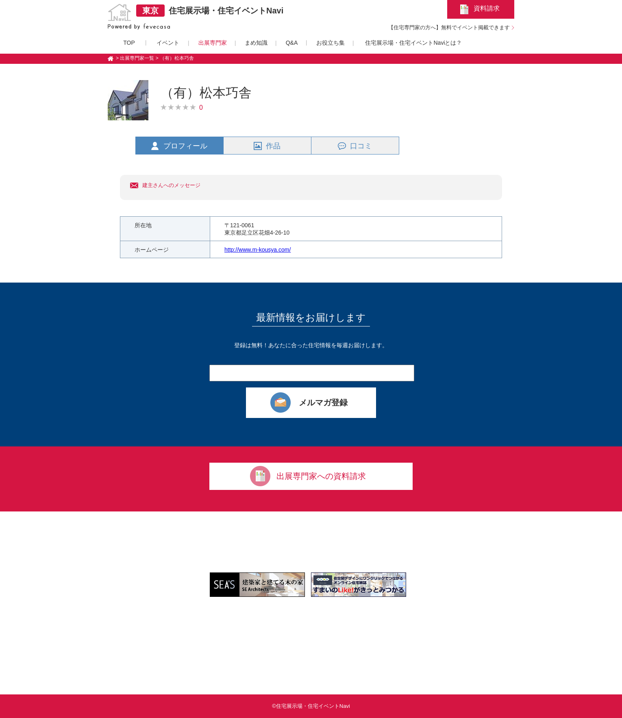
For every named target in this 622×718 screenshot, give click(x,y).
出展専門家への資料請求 (321, 476)
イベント (168, 42)
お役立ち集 (330, 42)
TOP (129, 42)
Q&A (292, 42)
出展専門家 (212, 42)
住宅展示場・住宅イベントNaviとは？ (413, 42)
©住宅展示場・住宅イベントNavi (311, 706)
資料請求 (487, 8)
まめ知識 (256, 42)
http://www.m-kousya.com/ (257, 249)
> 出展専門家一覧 (135, 58)
